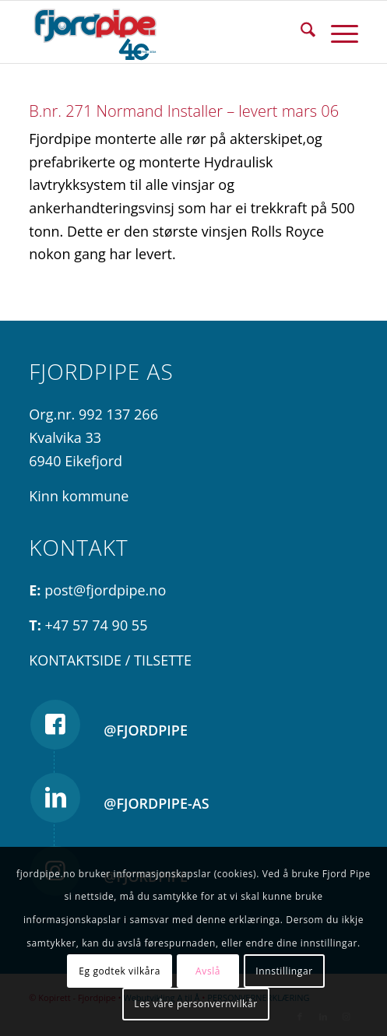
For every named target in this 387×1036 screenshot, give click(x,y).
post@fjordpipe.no (105, 590)
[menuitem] (300, 32)
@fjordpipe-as (156, 803)
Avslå (207, 971)
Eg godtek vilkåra (119, 971)
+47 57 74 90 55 (96, 625)
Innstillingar (283, 971)
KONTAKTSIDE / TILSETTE (110, 660)
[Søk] (300, 32)
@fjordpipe (146, 730)
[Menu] (336, 32)
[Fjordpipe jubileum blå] (160, 32)
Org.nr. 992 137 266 (93, 414)
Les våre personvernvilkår (195, 1003)
